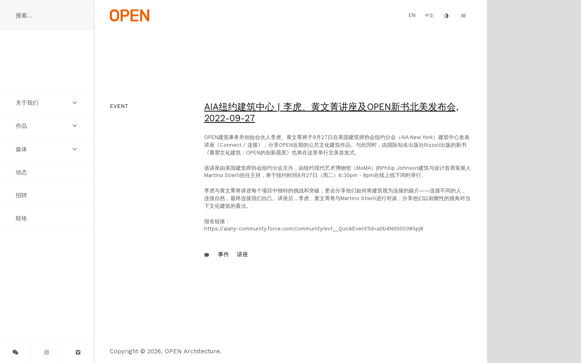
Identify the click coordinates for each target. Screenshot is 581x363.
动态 (21, 172)
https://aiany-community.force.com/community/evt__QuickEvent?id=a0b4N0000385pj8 (313, 229)
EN (412, 15)
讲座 (242, 254)
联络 (21, 218)
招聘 (21, 195)
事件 (223, 254)
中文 (429, 15)
